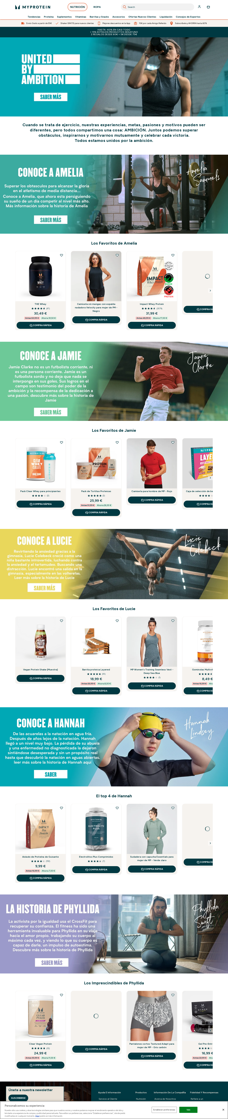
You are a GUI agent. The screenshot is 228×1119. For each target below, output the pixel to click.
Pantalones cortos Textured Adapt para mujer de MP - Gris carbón (151, 1045)
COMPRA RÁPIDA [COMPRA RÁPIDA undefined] (96, 1049)
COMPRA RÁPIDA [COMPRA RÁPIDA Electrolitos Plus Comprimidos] (96, 869)
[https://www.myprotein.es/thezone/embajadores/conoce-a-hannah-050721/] (114, 746)
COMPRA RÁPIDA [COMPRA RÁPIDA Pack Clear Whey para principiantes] (40, 504)
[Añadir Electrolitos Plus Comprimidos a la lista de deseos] (117, 808)
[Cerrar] (223, 1110)
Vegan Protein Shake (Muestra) (40, 669)
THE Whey (40, 304)
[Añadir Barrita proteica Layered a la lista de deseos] (117, 621)
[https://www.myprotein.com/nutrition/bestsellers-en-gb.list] (114, 76)
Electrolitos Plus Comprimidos (96, 856)
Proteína (49, 17)
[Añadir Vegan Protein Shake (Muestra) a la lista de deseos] (61, 621)
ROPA (97, 7)
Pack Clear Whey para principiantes (40, 491)
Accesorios (118, 17)
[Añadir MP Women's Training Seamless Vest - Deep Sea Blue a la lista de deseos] (173, 621)
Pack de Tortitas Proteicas (96, 491)
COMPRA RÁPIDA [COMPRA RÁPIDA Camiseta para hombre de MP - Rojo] (152, 500)
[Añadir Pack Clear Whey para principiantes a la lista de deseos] (61, 442)
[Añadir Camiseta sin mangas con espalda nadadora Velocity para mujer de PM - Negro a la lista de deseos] (117, 255)
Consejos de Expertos (188, 17)
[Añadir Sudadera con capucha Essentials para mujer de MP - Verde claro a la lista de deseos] (173, 808)
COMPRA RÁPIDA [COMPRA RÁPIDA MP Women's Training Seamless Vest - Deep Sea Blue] (152, 686)
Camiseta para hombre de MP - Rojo (151, 491)
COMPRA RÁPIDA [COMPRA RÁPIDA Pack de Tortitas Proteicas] (96, 512)
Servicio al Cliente (108, 1099)
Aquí (37, 1116)
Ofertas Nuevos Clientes (142, 17)
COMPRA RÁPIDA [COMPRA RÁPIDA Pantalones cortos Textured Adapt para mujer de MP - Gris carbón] (152, 1056)
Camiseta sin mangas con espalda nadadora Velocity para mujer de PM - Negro (96, 307)
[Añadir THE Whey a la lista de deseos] (61, 255)
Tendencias (34, 17)
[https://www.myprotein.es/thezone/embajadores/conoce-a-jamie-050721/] (114, 381)
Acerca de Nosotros (165, 1099)
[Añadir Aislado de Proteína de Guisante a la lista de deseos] (61, 808)
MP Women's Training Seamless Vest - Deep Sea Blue (151, 671)
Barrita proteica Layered (96, 669)
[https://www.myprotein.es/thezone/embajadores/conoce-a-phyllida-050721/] (114, 934)
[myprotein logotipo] (32, 7)
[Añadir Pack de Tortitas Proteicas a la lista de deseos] (117, 442)
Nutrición (141, 1099)
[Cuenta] (199, 7)
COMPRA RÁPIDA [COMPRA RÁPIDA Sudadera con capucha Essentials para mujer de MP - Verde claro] (152, 869)
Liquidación (166, 17)
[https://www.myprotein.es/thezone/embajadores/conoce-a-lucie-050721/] (114, 564)
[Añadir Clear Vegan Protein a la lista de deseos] (61, 995)
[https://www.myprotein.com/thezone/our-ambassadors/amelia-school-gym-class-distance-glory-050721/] (114, 194)
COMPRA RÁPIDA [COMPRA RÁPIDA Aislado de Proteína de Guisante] (40, 878)
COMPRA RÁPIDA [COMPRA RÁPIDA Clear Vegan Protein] (40, 1065)
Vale (188, 1110)
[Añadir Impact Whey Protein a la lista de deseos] (173, 255)
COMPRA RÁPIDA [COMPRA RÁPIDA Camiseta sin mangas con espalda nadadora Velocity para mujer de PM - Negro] (96, 320)
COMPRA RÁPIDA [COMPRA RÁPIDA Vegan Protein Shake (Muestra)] (40, 678)
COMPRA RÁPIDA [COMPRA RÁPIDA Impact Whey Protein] (152, 325)
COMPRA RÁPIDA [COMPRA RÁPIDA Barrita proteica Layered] (96, 691)
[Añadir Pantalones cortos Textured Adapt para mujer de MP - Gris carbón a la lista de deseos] (173, 995)
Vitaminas (80, 17)
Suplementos (64, 17)
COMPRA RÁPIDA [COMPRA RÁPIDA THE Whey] (40, 325)
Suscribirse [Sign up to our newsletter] (18, 1098)
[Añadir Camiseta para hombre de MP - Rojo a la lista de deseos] (173, 442)
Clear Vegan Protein (40, 1043)
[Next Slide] (210, 290)
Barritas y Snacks (99, 17)
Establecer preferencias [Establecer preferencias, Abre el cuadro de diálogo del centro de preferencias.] (164, 1110)
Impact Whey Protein (152, 304)
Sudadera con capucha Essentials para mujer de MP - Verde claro (151, 858)
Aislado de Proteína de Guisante (40, 856)
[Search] (125, 6)
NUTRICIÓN (77, 7)
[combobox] (157, 6)
